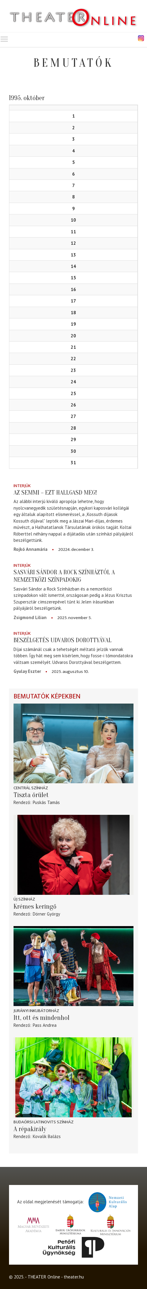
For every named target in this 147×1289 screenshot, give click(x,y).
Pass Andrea (45, 1025)
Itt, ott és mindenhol (41, 1018)
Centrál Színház (31, 788)
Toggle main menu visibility (4, 38)
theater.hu (74, 1277)
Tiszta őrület (31, 795)
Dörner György (46, 914)
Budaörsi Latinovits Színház (44, 1122)
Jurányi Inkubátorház (36, 1011)
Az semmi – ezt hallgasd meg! (55, 492)
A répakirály (30, 1129)
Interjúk (22, 486)
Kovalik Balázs (47, 1136)
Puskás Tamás (46, 802)
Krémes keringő (35, 906)
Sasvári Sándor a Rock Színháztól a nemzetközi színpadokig (64, 576)
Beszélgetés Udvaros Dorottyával (63, 640)
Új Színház (24, 899)
